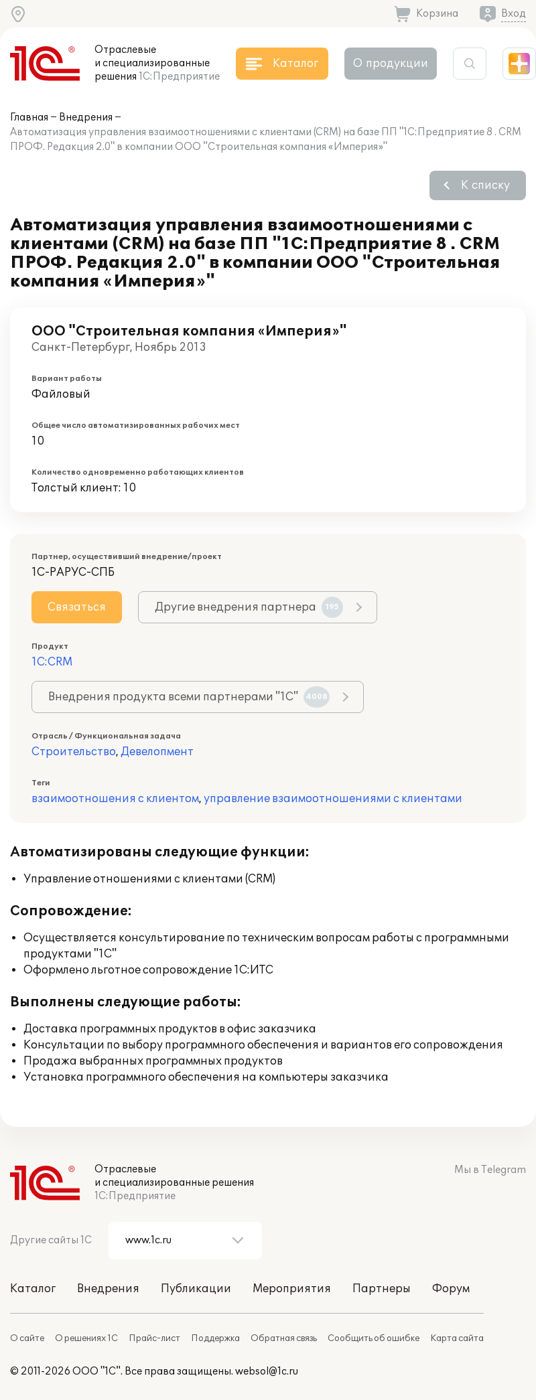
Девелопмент (157, 752)
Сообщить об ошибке (373, 1338)
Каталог (33, 1289)
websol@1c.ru (266, 1371)
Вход (513, 13)
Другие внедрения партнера (249, 607)
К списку (485, 185)
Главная (29, 117)
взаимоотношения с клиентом (115, 798)
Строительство (73, 752)
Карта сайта (457, 1338)
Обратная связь (284, 1338)
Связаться (77, 607)
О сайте (27, 1338)
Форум (451, 1289)
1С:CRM (51, 662)
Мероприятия (292, 1289)
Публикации (196, 1289)
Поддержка (215, 1338)
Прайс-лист (154, 1338)
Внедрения (86, 117)
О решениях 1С (86, 1338)
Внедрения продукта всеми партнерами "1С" (189, 697)
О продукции (390, 63)
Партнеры (381, 1289)
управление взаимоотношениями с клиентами (333, 798)
